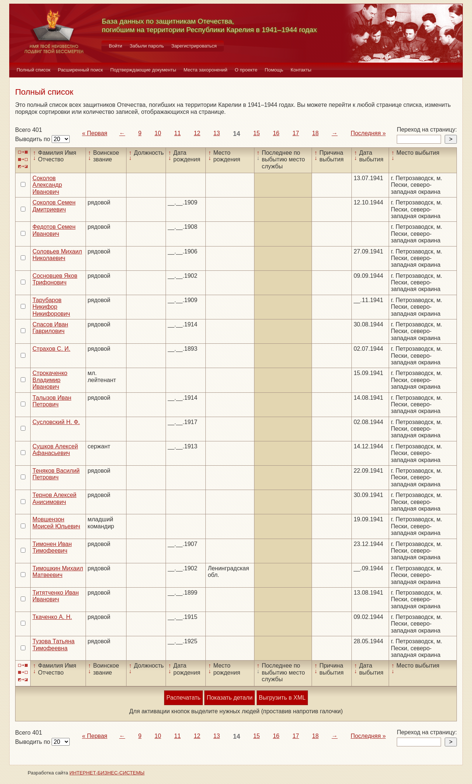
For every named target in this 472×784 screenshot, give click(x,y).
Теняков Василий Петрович (56, 474)
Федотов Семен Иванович (54, 230)
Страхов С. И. (51, 349)
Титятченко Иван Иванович (55, 595)
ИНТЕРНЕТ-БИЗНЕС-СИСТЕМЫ (107, 773)
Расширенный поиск (80, 70)
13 (217, 133)
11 (177, 133)
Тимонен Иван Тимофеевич (52, 547)
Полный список (34, 70)
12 (197, 133)
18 (315, 133)
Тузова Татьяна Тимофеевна (53, 644)
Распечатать (183, 697)
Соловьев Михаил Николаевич (57, 254)
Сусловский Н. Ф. (56, 422)
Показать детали (229, 697)
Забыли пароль (146, 46)
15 (256, 133)
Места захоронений (206, 70)
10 (158, 133)
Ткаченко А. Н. (52, 617)
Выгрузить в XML (282, 697)
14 (236, 133)
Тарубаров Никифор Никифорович (51, 307)
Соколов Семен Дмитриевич (54, 205)
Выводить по (33, 139)
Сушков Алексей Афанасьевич (55, 449)
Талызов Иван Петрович (51, 401)
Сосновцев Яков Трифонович (54, 279)
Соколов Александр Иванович (47, 185)
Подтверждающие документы (143, 70)
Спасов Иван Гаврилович (50, 327)
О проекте (246, 70)
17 (295, 133)
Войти (115, 46)
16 (276, 133)
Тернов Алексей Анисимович (54, 498)
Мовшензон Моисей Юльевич (56, 522)
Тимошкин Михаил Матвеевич (57, 571)
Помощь (274, 70)
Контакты (301, 70)
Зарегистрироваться (194, 46)
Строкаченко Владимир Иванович (49, 380)
